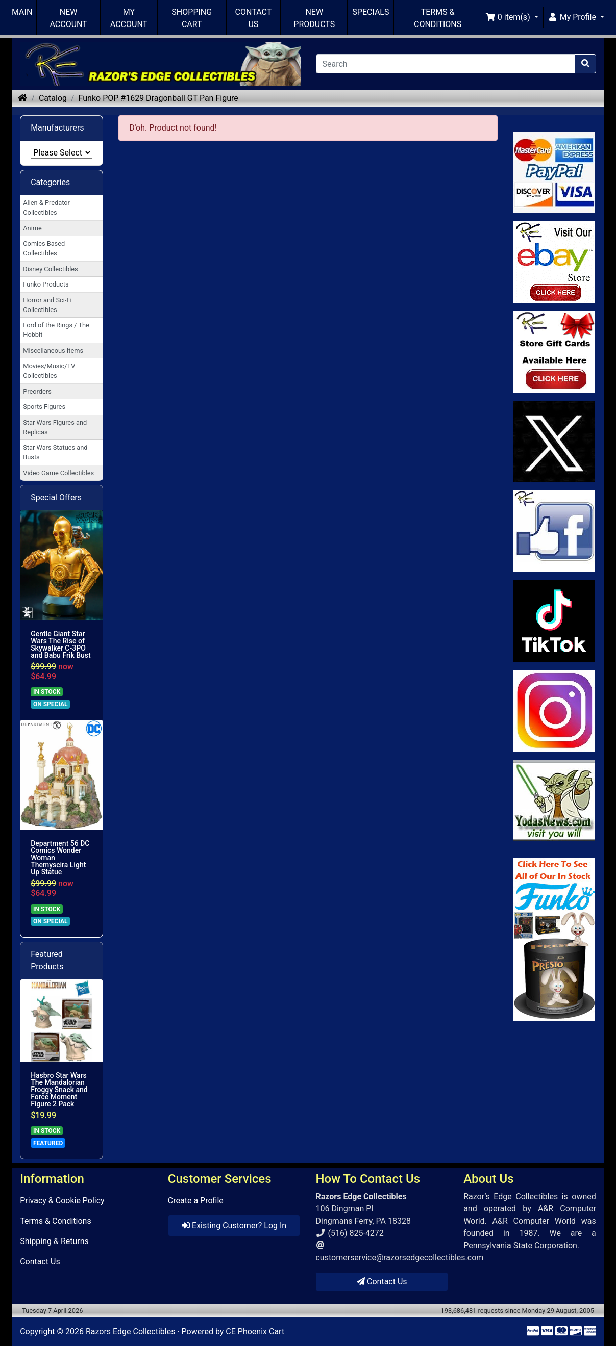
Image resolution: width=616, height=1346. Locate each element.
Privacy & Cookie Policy (62, 1200)
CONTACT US (253, 18)
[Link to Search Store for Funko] (554, 939)
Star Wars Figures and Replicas (55, 427)
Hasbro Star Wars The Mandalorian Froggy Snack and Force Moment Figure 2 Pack (59, 1089)
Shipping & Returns (54, 1241)
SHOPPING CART (191, 18)
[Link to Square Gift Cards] (554, 352)
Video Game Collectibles (58, 473)
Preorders (37, 391)
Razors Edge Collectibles (130, 1331)
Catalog (53, 98)
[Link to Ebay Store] (554, 262)
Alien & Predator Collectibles (46, 207)
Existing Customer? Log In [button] (234, 1225)
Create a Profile (196, 1200)
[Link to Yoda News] (554, 800)
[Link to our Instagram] (554, 711)
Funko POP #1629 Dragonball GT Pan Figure (158, 98)
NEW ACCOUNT (68, 18)
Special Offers (56, 497)
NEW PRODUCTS (314, 18)
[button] (512, 17)
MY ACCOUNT (128, 18)
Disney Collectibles (50, 269)
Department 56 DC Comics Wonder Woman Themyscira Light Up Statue (60, 857)
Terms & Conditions (55, 1221)
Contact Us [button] (382, 1281)
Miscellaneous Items (53, 350)
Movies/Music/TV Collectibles (49, 370)
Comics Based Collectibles (44, 248)
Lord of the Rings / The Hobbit (56, 330)
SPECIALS (370, 12)
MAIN (22, 12)
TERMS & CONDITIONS (437, 18)
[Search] (445, 63)
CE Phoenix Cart (255, 1331)
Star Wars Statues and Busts (55, 452)
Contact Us (40, 1261)
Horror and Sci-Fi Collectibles (47, 305)
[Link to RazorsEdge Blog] (554, 621)
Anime (32, 228)
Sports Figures (44, 406)
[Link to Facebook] (554, 531)
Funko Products (45, 284)
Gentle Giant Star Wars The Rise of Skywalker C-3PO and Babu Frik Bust (61, 644)
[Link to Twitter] (554, 441)
